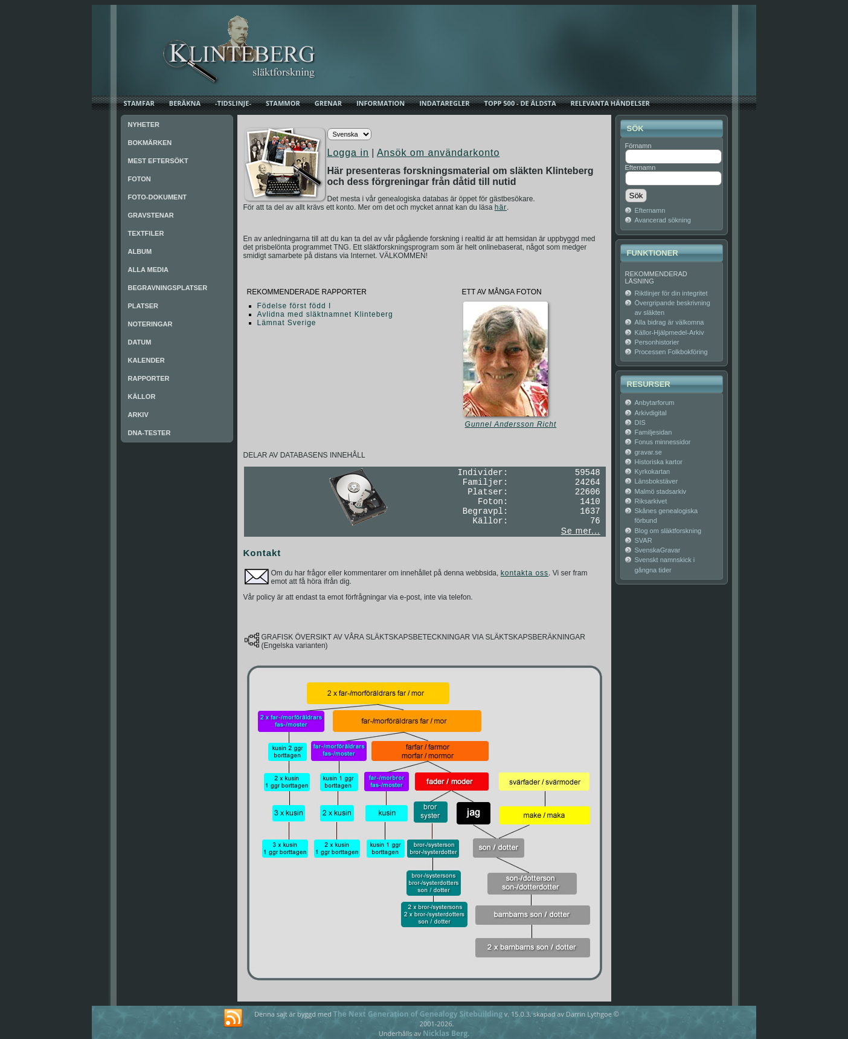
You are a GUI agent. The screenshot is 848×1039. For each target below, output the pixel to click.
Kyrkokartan (652, 471)
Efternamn (640, 167)
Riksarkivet (651, 501)
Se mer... (580, 531)
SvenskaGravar (658, 550)
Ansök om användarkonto (438, 152)
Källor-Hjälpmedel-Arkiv (669, 332)
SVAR (643, 540)
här (501, 207)
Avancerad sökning (663, 220)
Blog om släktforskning (668, 530)
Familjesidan (653, 432)
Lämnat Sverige (286, 323)
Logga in (348, 152)
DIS (640, 422)
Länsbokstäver (656, 481)
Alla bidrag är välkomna (669, 322)
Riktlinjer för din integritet (671, 293)
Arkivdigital (651, 412)
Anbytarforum (655, 402)
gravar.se (648, 452)
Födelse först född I (294, 306)
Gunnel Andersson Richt (511, 424)
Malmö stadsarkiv (661, 491)
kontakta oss (524, 573)
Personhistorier (657, 342)
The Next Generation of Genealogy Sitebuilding (418, 1014)
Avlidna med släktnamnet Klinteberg (325, 314)
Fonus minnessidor (663, 441)
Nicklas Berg (445, 1033)
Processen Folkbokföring (671, 351)
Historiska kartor (659, 461)
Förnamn (638, 145)
